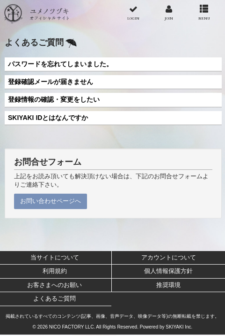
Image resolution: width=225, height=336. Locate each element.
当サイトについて (54, 257)
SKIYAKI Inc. (179, 326)
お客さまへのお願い (54, 284)
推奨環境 (168, 284)
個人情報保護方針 (168, 270)
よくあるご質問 (54, 298)
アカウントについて (168, 257)
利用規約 (55, 270)
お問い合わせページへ (50, 200)
